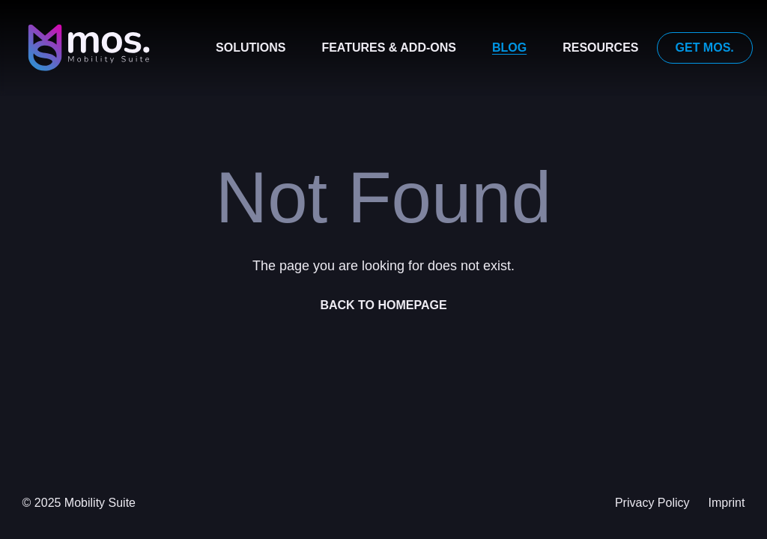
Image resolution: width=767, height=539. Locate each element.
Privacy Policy (652, 502)
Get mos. (705, 47)
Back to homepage (383, 305)
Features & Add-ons (388, 47)
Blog (509, 47)
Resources (600, 47)
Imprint (727, 502)
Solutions (250, 47)
